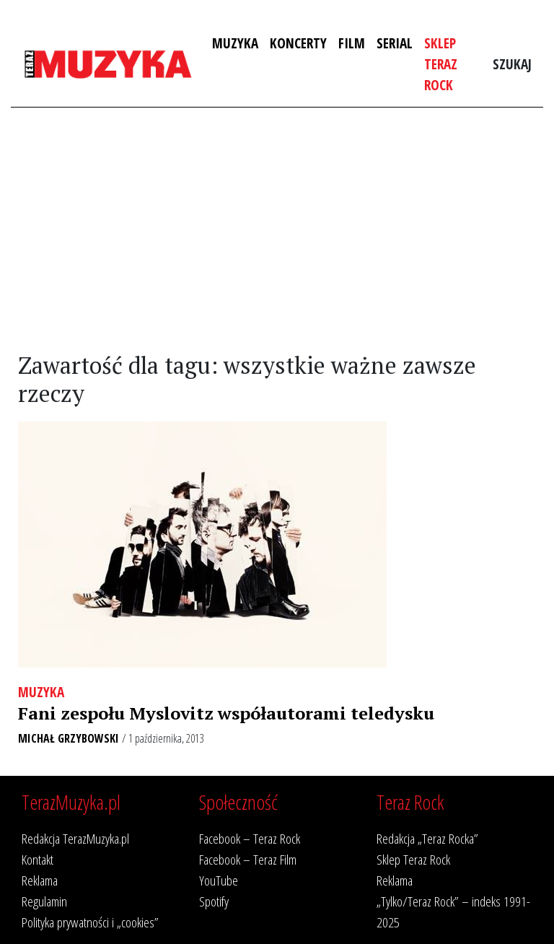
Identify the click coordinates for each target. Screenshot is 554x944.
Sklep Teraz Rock (440, 64)
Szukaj (512, 64)
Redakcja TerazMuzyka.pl (75, 838)
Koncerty (298, 43)
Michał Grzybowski (68, 738)
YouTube (218, 880)
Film (351, 43)
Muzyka (235, 43)
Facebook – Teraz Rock (249, 838)
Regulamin (44, 901)
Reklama (40, 880)
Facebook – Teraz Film (247, 859)
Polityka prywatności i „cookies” (90, 922)
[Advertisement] (277, 230)
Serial (395, 43)
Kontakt (37, 859)
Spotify (214, 901)
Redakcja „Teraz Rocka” (427, 838)
